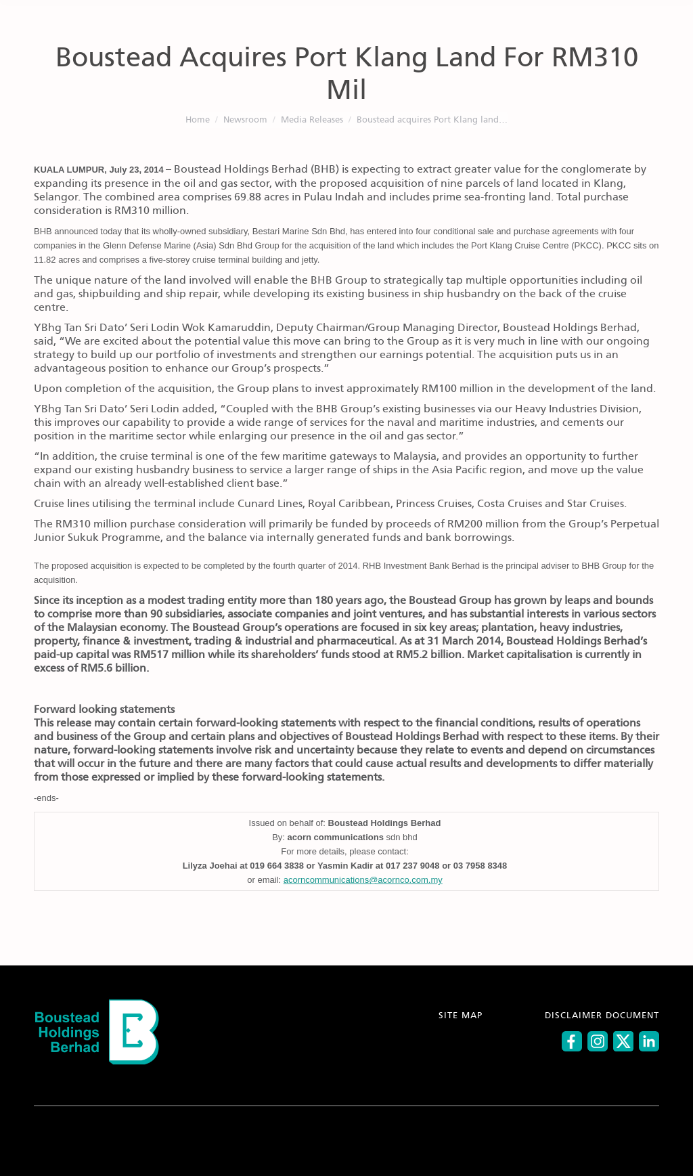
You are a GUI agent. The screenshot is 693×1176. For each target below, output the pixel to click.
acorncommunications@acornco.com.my (363, 880)
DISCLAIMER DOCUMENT (602, 1015)
